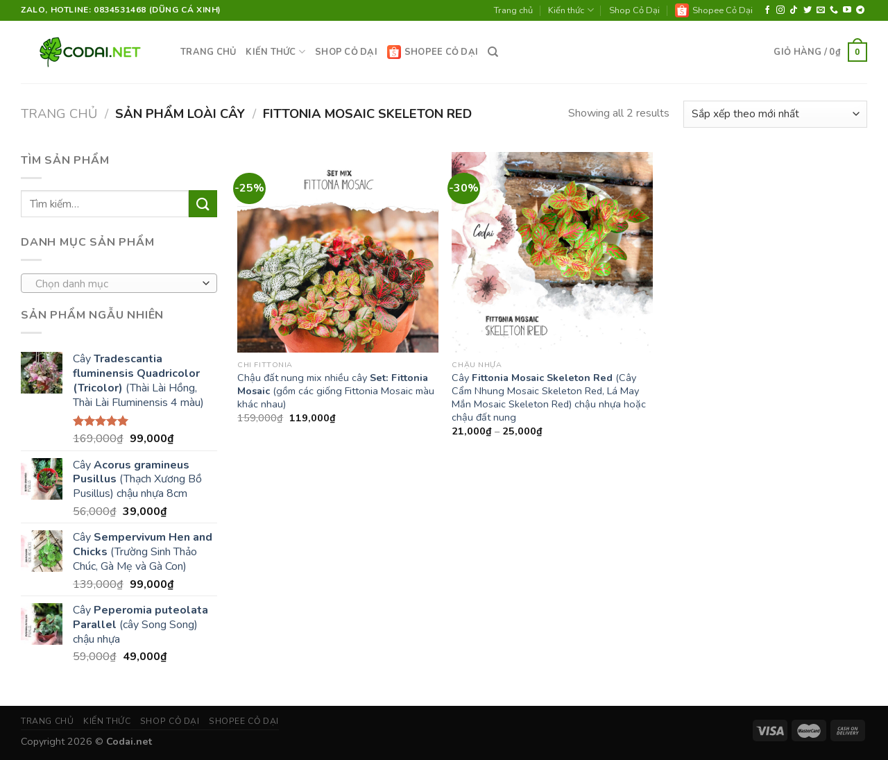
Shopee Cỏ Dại (714, 10)
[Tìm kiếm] (493, 52)
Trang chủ (513, 10)
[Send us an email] (821, 10)
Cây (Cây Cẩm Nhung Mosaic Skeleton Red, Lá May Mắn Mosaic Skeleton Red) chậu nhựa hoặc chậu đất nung (549, 397)
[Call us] (834, 10)
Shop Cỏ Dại (634, 10)
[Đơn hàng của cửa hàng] (775, 114)
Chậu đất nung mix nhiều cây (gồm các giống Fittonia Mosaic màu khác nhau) (335, 390)
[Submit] (202, 203)
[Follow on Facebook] (767, 10)
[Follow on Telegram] (860, 10)
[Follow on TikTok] (793, 10)
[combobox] (119, 283)
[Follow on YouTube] (847, 10)
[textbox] (115, 284)
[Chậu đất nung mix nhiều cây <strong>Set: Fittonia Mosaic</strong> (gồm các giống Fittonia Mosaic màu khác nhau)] (337, 252)
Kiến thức (570, 10)
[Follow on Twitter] (807, 10)
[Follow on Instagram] (780, 10)
